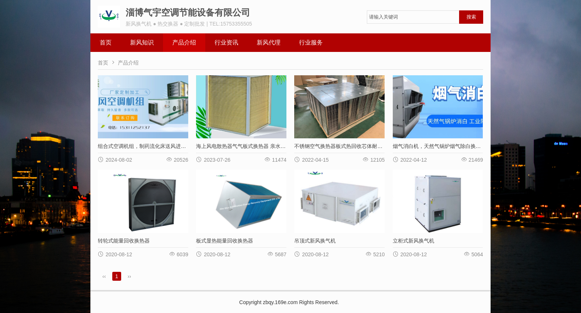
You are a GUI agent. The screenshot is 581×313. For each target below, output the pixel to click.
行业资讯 (226, 42)
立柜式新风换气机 (413, 241)
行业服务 (311, 42)
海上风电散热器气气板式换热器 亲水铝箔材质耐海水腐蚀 (261, 146)
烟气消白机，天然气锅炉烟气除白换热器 (439, 146)
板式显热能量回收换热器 (224, 241)
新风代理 (268, 42)
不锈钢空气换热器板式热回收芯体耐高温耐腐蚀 (348, 146)
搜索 (471, 17)
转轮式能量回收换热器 (124, 241)
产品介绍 (184, 42)
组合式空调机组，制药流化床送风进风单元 (147, 146)
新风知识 (142, 42)
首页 (106, 42)
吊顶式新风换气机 (315, 241)
